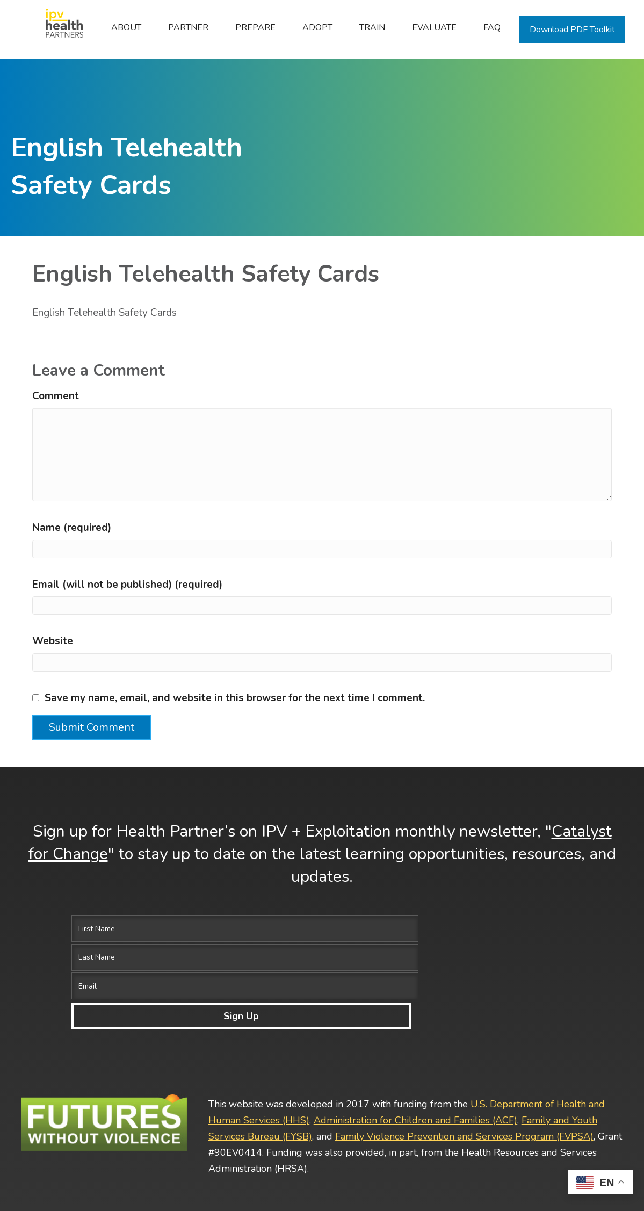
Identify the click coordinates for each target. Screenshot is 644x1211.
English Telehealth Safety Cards (104, 313)
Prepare (255, 27)
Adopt (317, 27)
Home (58, 27)
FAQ (492, 27)
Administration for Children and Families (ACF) (415, 1033)
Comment (55, 396)
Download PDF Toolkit (572, 29)
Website (52, 641)
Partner (188, 27)
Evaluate (434, 27)
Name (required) (71, 528)
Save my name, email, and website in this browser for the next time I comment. (235, 698)
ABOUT (126, 27)
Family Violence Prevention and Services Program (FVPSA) (464, 1049)
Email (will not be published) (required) (127, 585)
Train (372, 27)
